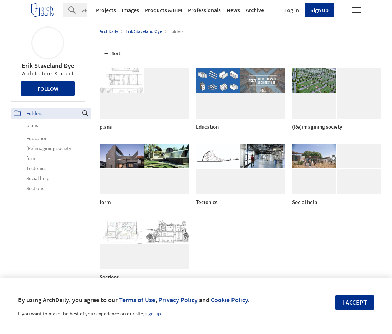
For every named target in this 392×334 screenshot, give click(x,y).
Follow (47, 88)
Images (130, 10)
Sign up (319, 10)
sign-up (153, 313)
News (233, 10)
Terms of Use (137, 300)
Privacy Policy (178, 300)
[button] (112, 54)
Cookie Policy (229, 300)
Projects (106, 10)
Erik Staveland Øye (48, 65)
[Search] (84, 10)
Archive (255, 10)
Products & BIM (163, 10)
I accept (354, 302)
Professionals (204, 10)
